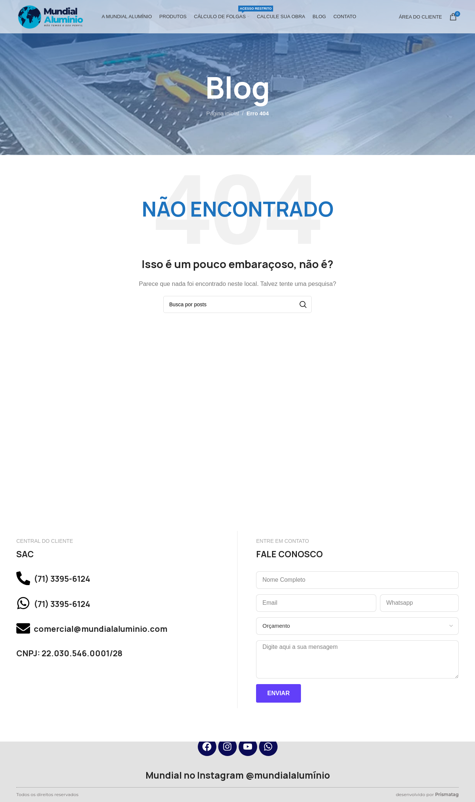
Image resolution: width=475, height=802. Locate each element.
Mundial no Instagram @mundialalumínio (237, 775)
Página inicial (222, 113)
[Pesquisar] (237, 304)
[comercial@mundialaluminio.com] (25, 640)
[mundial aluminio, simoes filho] (237, 456)
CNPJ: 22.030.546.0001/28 (78, 666)
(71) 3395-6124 (73, 580)
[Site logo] (49, 16)
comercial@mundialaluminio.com (118, 639)
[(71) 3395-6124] (25, 580)
